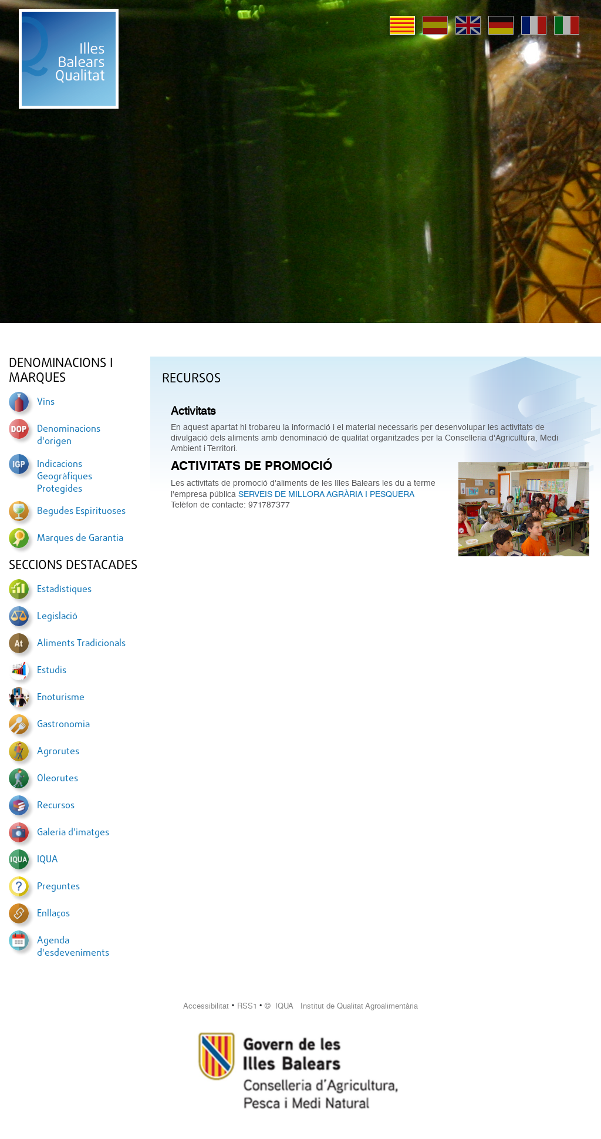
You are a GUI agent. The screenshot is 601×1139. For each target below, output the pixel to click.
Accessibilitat (206, 1006)
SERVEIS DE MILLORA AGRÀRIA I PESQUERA (326, 494)
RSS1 (247, 1006)
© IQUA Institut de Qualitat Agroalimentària (341, 1006)
